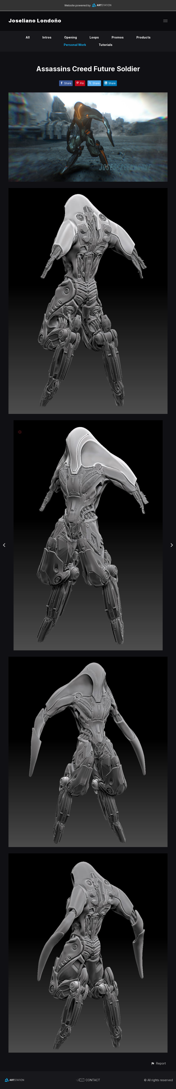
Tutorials (105, 45)
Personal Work (75, 45)
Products (143, 37)
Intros (46, 37)
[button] (158, 1063)
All (28, 37)
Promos (118, 37)
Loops (94, 37)
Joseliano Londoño (34, 21)
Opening (70, 37)
